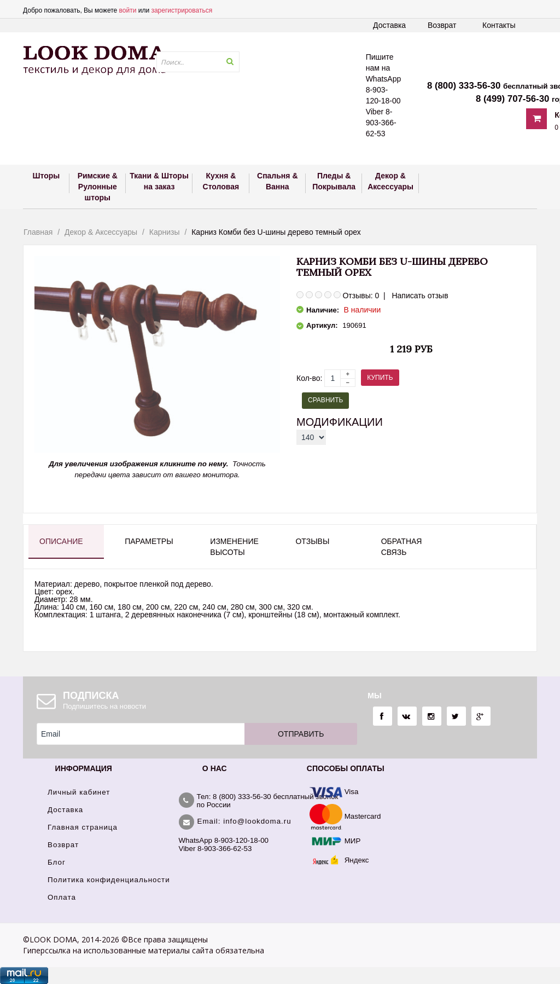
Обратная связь (401, 547)
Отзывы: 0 (360, 295)
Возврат (442, 25)
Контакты (498, 25)
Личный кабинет (79, 792)
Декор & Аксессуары (101, 232)
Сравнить (325, 400)
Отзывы (312, 541)
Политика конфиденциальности (109, 880)
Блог (57, 862)
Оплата (62, 897)
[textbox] (198, 62)
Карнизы (164, 232)
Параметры (149, 541)
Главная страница (83, 827)
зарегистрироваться (181, 10)
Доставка (389, 25)
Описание (61, 541)
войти (128, 10)
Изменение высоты (234, 547)
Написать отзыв (420, 295)
